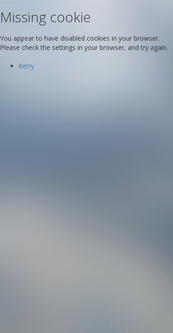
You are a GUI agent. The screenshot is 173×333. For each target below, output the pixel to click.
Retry (26, 66)
